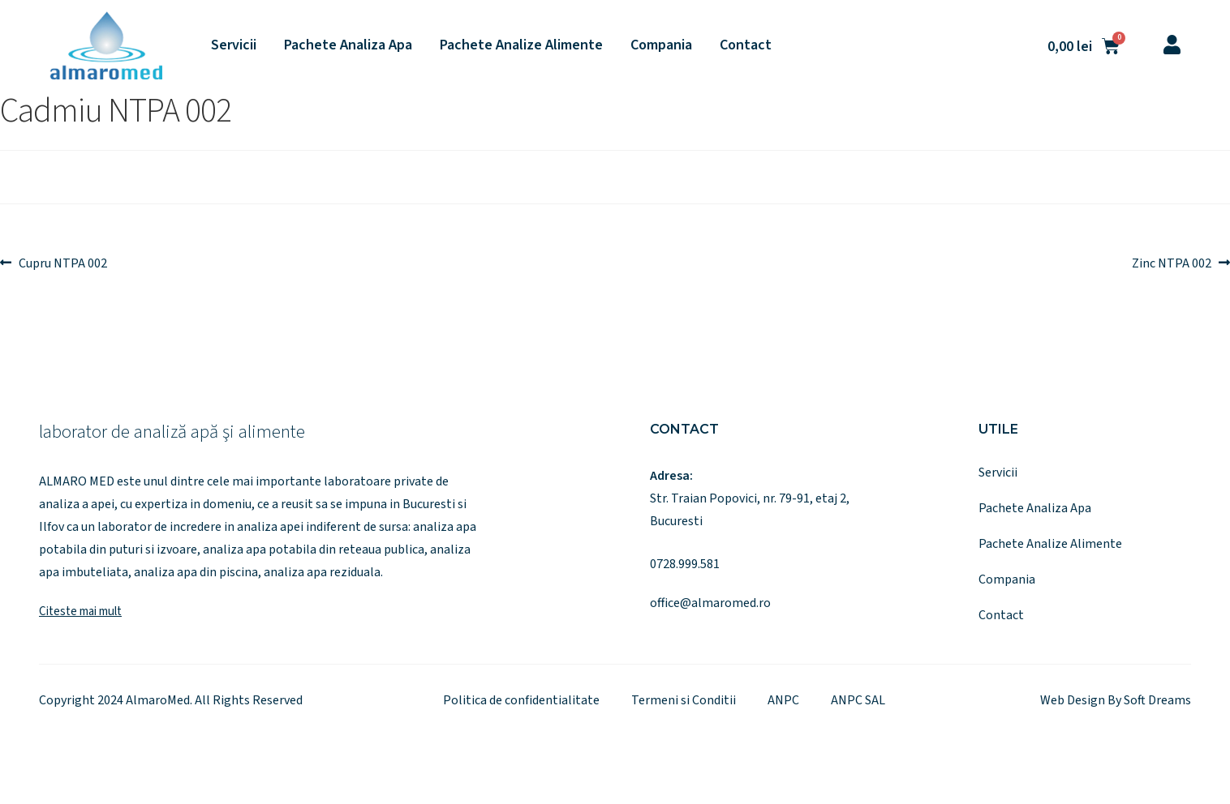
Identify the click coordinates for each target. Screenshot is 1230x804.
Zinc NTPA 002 (1171, 261)
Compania (661, 45)
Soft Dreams (1157, 700)
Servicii (233, 45)
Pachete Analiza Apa (348, 45)
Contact (746, 45)
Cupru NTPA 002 (62, 261)
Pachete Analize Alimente (521, 45)
